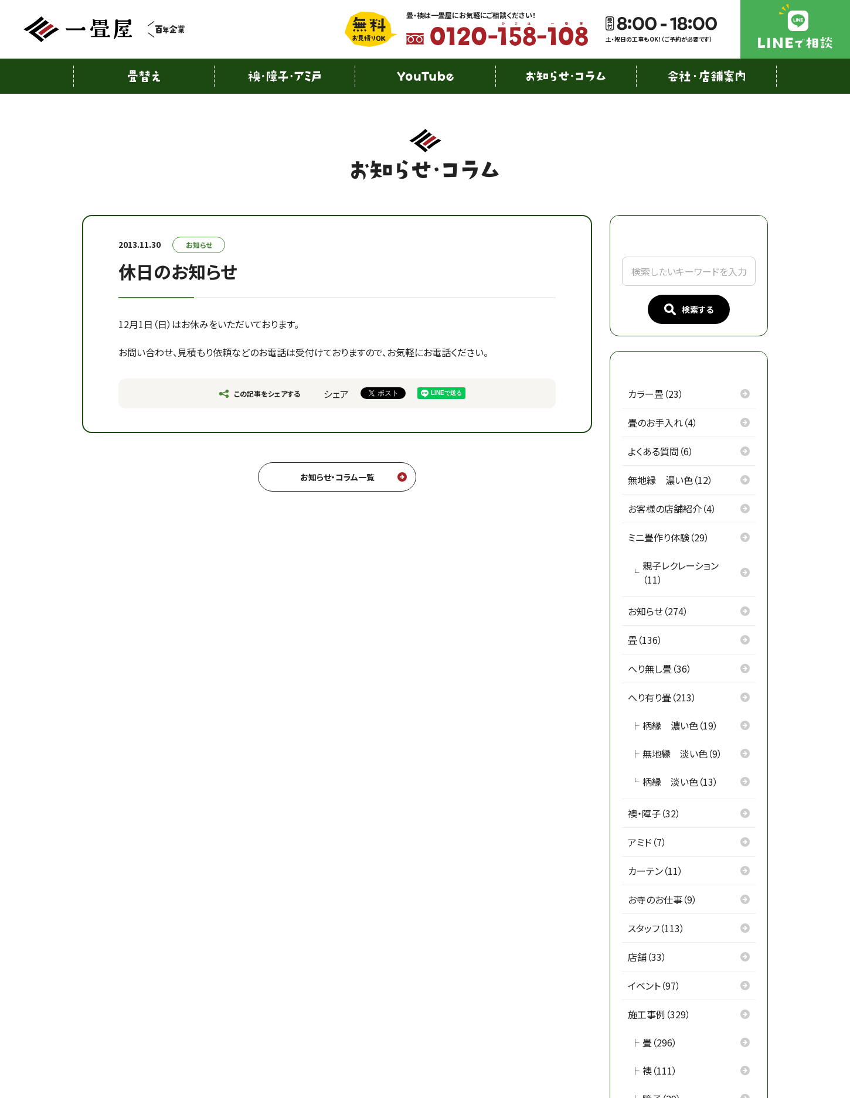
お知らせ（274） (658, 611)
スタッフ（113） (656, 928)
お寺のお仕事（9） (662, 899)
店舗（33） (647, 957)
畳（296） (659, 1042)
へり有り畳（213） (662, 697)
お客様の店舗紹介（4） (672, 509)
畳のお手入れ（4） (663, 422)
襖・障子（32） (654, 813)
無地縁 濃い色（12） (670, 480)
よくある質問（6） (660, 451)
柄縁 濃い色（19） (680, 725)
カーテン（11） (655, 871)
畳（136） (645, 640)
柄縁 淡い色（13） (680, 782)
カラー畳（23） (656, 394)
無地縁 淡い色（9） (682, 753)
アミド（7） (647, 842)
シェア (336, 394)
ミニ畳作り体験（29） (668, 537)
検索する (688, 310)
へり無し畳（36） (660, 668)
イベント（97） (654, 985)
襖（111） (659, 1070)
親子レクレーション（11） (680, 572)
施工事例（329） (659, 1014)
